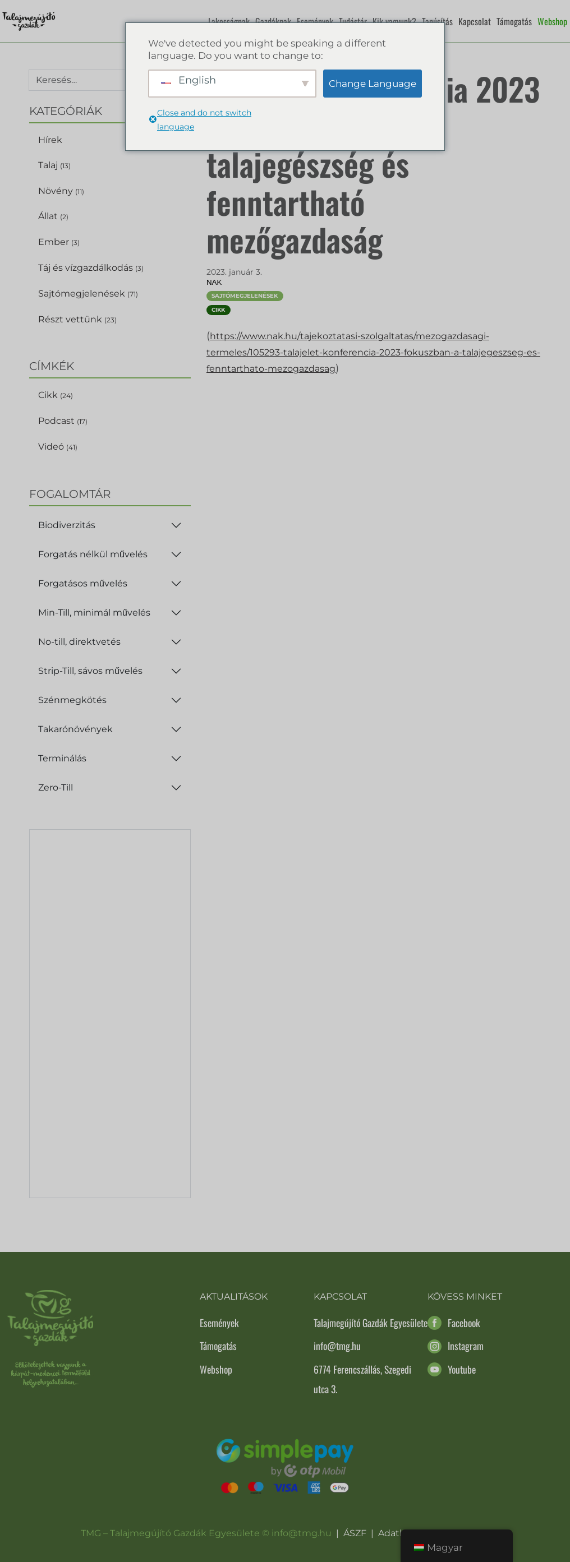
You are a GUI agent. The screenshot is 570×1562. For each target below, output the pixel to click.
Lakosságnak (229, 21)
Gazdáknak (273, 21)
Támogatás (514, 21)
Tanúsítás (437, 21)
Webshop (552, 21)
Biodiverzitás (66, 525)
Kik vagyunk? (394, 21)
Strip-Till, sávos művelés (90, 671)
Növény (61, 191)
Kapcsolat (474, 21)
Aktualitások (234, 1296)
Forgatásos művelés (82, 583)
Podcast (63, 420)
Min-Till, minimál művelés (94, 612)
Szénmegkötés (72, 700)
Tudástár (353, 21)
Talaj (54, 165)
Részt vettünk (77, 319)
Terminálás (62, 758)
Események (315, 21)
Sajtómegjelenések (88, 293)
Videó (57, 446)
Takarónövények (75, 729)
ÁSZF (354, 1533)
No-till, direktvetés (79, 641)
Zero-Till (55, 787)
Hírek (50, 140)
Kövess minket (465, 1296)
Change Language (372, 83)
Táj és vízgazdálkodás (91, 267)
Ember (59, 242)
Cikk (55, 395)
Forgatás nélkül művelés (93, 554)
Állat (53, 216)
